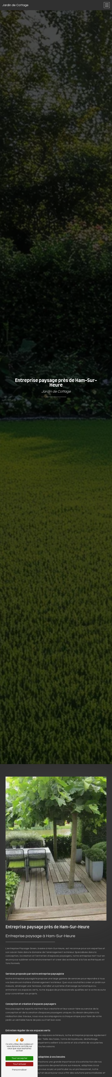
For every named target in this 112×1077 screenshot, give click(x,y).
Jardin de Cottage (15, 5)
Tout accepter (19, 1058)
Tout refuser (19, 1064)
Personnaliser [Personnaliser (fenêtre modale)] (19, 1070)
